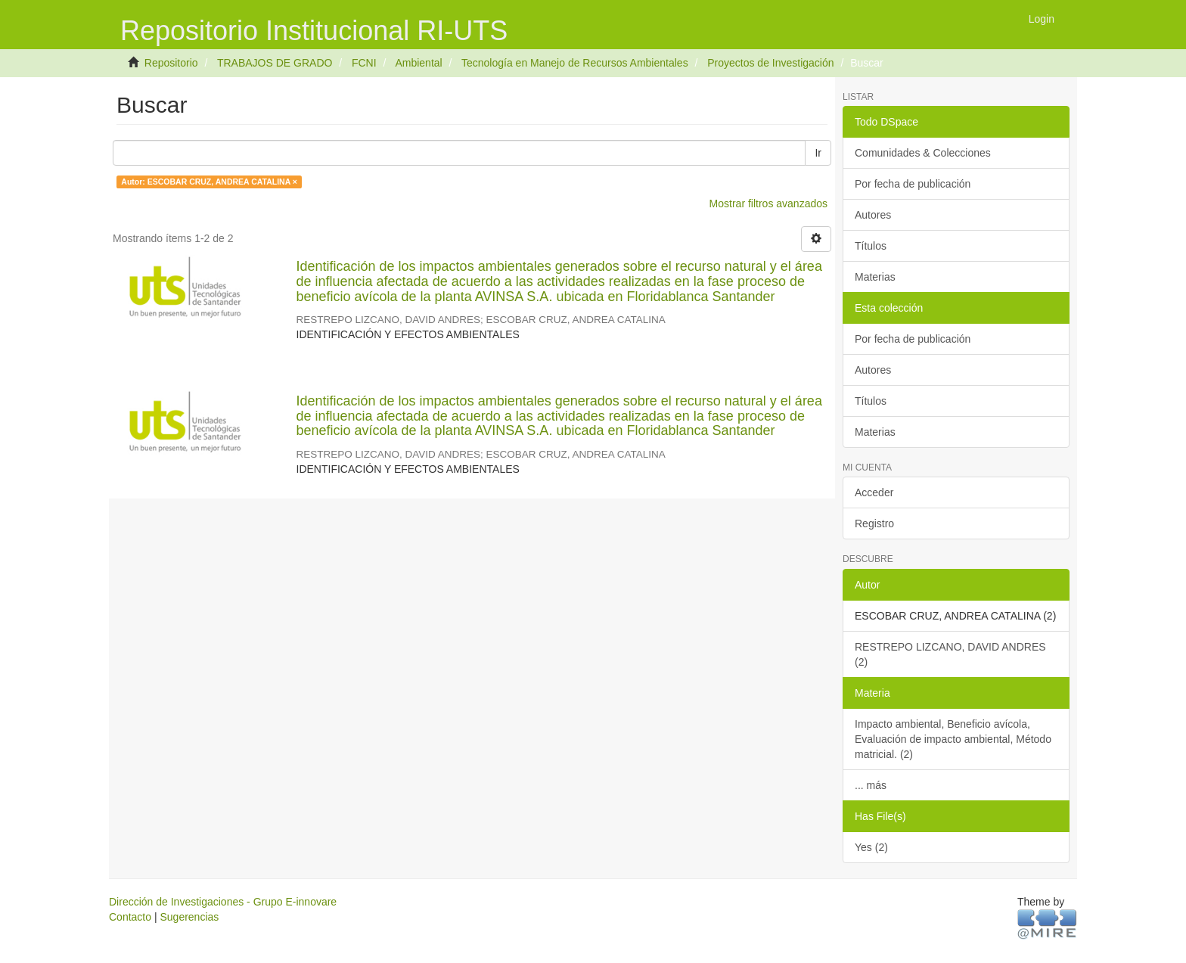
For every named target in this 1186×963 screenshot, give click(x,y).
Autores (873, 215)
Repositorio (171, 63)
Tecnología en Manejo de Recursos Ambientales (574, 63)
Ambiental (418, 63)
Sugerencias (189, 917)
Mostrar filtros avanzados (768, 203)
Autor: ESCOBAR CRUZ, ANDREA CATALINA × (209, 181)
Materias (875, 277)
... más (870, 785)
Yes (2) (871, 847)
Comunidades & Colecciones (923, 153)
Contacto (130, 917)
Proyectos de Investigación (770, 63)
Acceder (874, 492)
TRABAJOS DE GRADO (274, 63)
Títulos (870, 246)
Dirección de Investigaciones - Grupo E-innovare (223, 902)
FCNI (364, 63)
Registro (874, 523)
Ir (818, 153)
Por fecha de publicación (912, 184)
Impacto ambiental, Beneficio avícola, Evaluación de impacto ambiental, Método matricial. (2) (953, 739)
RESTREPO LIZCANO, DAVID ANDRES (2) (950, 654)
